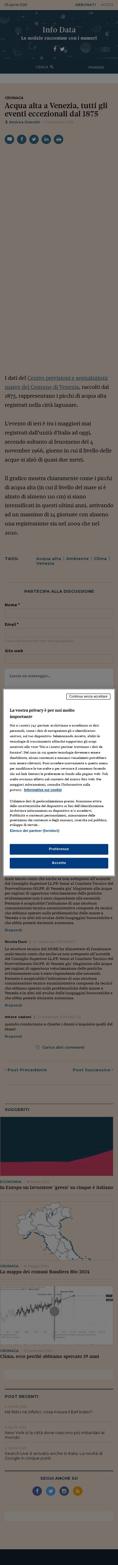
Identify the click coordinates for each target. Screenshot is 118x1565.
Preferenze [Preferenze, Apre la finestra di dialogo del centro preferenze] (59, 849)
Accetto (59, 863)
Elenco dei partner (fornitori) (34, 831)
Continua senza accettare (88, 696)
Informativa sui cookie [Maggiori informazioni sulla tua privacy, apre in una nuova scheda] (43, 790)
